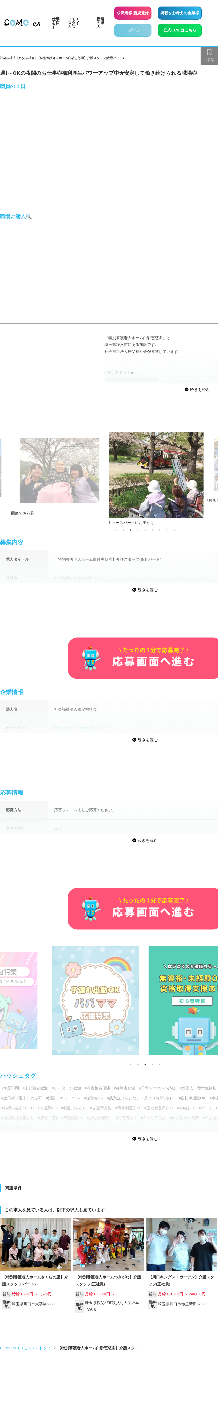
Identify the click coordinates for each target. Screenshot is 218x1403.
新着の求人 (100, 23)
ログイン (133, 30)
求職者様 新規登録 (133, 13)
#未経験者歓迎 (35, 1088)
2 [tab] (123, 530)
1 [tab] (116, 530)
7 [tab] (159, 530)
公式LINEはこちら (182, 29)
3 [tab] (130, 530)
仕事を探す (56, 23)
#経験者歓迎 (124, 1088)
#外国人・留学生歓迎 (198, 1088)
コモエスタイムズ (73, 23)
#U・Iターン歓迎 (66, 1088)
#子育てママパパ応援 (157, 1088)
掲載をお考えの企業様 (179, 13)
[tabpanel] (145, 474)
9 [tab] (174, 530)
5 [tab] (145, 530)
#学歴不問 (10, 1088)
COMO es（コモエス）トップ (25, 1348)
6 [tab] (152, 530)
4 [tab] (137, 530)
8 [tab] (167, 530)
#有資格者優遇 (97, 1088)
